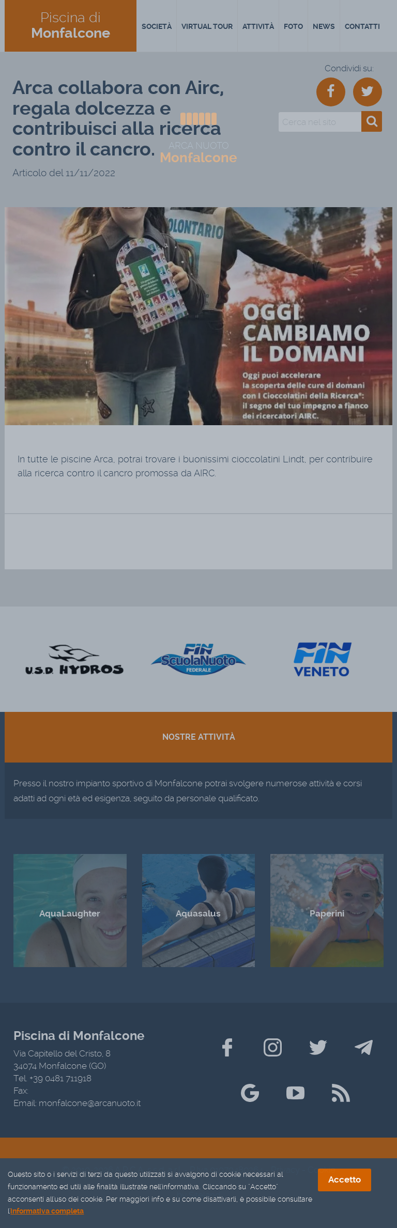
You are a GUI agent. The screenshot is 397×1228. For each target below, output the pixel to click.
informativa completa (47, 1212)
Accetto (344, 1180)
